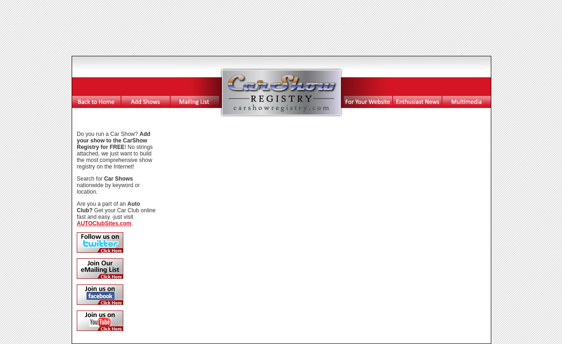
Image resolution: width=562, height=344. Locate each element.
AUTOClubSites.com (104, 223)
